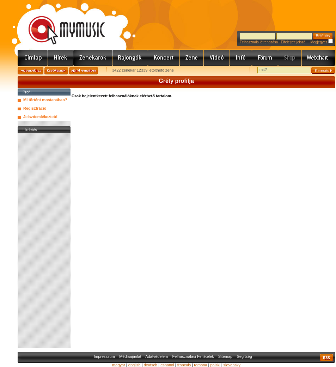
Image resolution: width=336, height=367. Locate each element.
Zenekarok (92, 58)
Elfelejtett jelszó (293, 42)
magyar (118, 365)
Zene (192, 58)
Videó (217, 58)
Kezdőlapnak (56, 70)
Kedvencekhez (30, 70)
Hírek (60, 58)
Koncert (164, 58)
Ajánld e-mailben (83, 70)
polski (215, 365)
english (134, 365)
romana (200, 365)
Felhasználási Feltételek (193, 356)
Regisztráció (34, 108)
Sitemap (225, 356)
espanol (167, 365)
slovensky (232, 365)
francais (184, 365)
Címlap (33, 58)
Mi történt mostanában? (45, 100)
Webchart (318, 58)
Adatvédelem (156, 356)
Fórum (265, 58)
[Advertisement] (44, 241)
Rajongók (130, 58)
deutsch (151, 365)
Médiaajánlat (130, 356)
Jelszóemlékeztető (40, 117)
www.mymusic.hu (61, 23)
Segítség (244, 356)
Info (241, 58)
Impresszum (104, 356)
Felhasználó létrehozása (259, 42)
